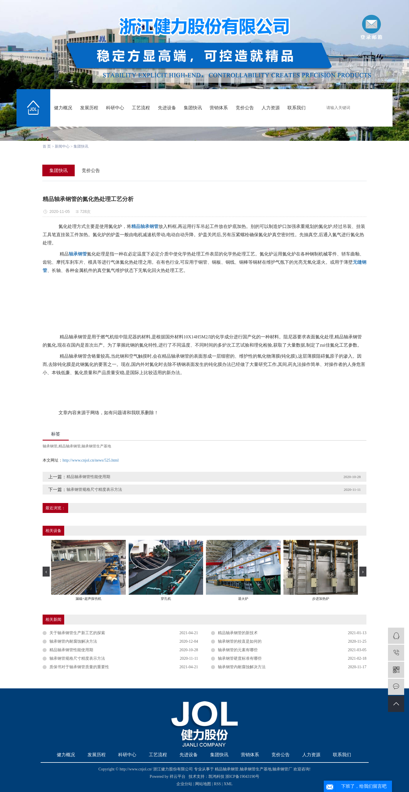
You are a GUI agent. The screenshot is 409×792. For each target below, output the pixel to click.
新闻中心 (62, 146)
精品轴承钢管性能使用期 (88, 477)
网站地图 (203, 784)
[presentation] (46, 572)
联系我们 (296, 107)
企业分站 (184, 784)
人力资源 (271, 107)
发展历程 (89, 107)
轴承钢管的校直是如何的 (240, 641)
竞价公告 (245, 107)
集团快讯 (193, 107)
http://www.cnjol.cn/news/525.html (90, 460)
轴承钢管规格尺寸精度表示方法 (94, 489)
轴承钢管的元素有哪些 (238, 650)
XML (228, 784)
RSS (217, 784)
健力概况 (63, 107)
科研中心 (115, 107)
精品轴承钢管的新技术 (238, 633)
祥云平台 (177, 776)
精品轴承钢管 (70, 446)
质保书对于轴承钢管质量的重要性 (79, 667)
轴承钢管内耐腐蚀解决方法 (73, 641)
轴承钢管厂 (282, 769)
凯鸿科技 (216, 776)
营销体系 (219, 107)
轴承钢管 (50, 446)
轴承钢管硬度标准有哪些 (240, 658)
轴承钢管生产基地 (96, 446)
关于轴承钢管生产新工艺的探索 (77, 633)
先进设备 (167, 107)
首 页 (47, 146)
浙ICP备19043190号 (242, 776)
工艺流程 (141, 107)
